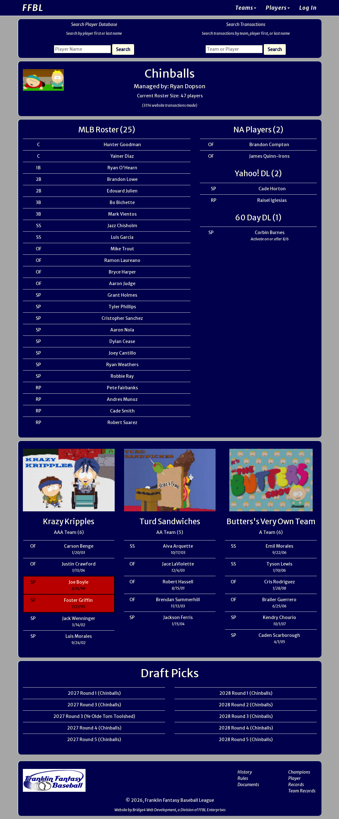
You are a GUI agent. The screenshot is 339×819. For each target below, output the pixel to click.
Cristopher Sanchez (122, 318)
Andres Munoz (122, 399)
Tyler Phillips (122, 307)
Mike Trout (122, 249)
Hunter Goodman (122, 144)
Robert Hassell (178, 582)
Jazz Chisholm (122, 225)
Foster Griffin (78, 600)
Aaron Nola (122, 330)
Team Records (302, 791)
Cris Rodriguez (279, 582)
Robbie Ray (122, 376)
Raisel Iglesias (272, 200)
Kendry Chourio (279, 617)
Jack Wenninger (78, 618)
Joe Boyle (78, 582)
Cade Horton (272, 189)
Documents (248, 784)
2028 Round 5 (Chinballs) (246, 739)
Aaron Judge (122, 283)
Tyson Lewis (279, 564)
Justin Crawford (79, 564)
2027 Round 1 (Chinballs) (94, 693)
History (244, 772)
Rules (242, 778)
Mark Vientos (122, 214)
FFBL (33, 8)
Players (278, 7)
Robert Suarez (122, 422)
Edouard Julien (122, 191)
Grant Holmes (122, 295)
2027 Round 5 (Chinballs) (94, 739)
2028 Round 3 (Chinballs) (246, 716)
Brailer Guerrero (279, 599)
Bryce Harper (122, 272)
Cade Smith (122, 411)
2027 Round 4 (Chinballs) (94, 728)
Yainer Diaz (122, 156)
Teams (245, 7)
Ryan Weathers (122, 364)
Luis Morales (78, 636)
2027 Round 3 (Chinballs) (94, 705)
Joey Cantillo (122, 353)
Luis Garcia (122, 237)
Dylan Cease (122, 341)
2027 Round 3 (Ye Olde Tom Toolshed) (94, 716)
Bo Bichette (122, 202)
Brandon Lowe (122, 179)
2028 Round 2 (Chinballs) (246, 705)
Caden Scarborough (279, 635)
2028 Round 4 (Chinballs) (246, 728)
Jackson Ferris (178, 617)
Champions (299, 772)
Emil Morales (279, 546)
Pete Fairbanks (122, 388)
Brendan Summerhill (178, 599)
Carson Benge (78, 546)
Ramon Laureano (122, 260)
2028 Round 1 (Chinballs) (245, 693)
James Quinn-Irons (269, 156)
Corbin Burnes (269, 232)
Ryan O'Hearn (122, 168)
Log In (308, 7)
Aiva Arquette (178, 546)
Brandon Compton (269, 144)
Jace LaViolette (178, 564)
